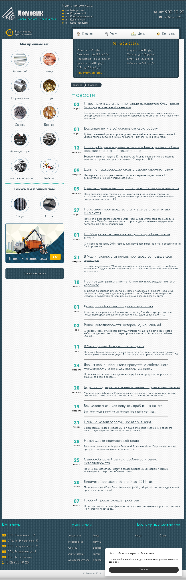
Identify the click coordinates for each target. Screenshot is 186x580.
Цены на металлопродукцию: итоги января (117, 416)
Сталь (49, 200)
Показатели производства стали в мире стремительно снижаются (127, 205)
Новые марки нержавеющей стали (111, 434)
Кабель (49, 161)
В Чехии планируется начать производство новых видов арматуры (128, 252)
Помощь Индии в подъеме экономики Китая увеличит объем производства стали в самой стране (131, 143)
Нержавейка (20, 81)
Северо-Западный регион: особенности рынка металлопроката (120, 455)
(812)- (171, 9)
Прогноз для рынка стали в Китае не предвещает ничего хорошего (129, 277)
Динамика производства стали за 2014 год (118, 475)
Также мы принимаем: (35, 183)
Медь (49, 55)
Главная (87, 27)
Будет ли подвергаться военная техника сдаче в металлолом (132, 381)
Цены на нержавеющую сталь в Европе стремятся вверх (128, 163)
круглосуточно (23, 26)
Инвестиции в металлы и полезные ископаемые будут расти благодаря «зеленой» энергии (131, 99)
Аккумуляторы (20, 135)
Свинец (20, 108)
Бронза (49, 108)
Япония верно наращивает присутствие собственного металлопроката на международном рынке (126, 360)
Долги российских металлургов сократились (118, 300)
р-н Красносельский (77, 16)
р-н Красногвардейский (79, 13)
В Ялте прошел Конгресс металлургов (114, 340)
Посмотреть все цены (89, 66)
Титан (49, 135)
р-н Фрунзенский (118, 10)
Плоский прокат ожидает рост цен (111, 494)
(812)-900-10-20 (17, 556)
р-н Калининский (118, 13)
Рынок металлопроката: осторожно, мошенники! (122, 319)
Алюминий (20, 55)
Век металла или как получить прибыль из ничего (123, 400)
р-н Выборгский (74, 10)
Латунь (49, 81)
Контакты (168, 27)
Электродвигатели (20, 161)
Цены (141, 27)
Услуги (114, 27)
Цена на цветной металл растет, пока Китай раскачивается (131, 182)
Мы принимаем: (34, 38)
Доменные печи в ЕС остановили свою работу (121, 122)
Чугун (20, 200)
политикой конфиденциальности (120, 577)
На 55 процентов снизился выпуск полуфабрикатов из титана (127, 230)
